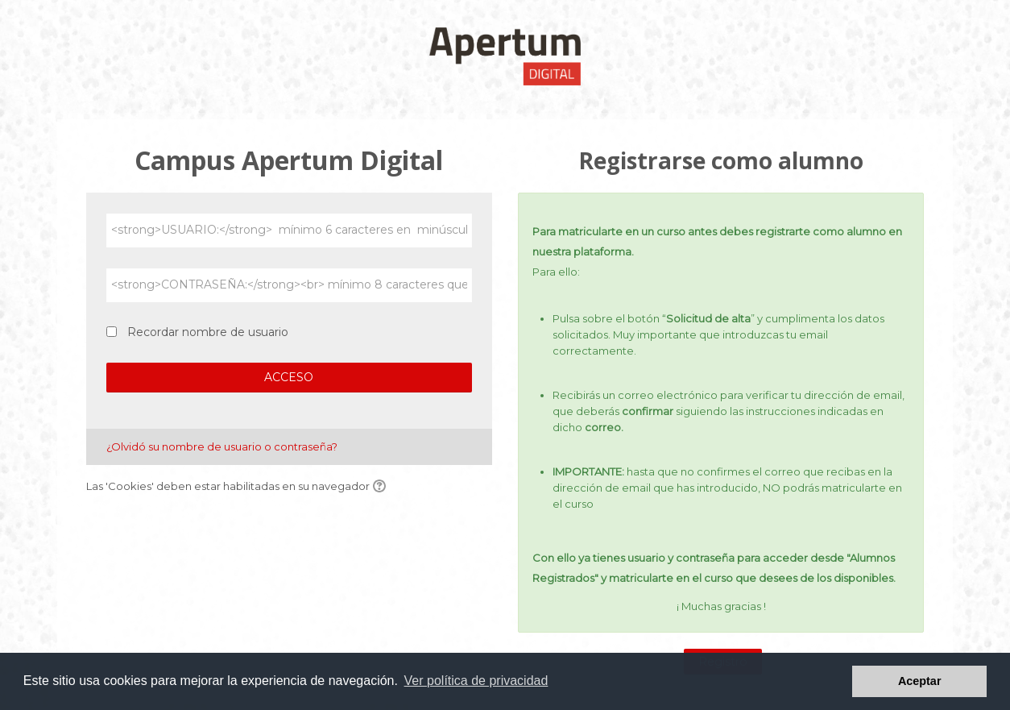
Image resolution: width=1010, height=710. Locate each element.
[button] (381, 487)
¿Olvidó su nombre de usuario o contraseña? (221, 446)
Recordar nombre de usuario (207, 332)
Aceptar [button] (920, 681)
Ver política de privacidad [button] (476, 680)
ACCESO (288, 377)
